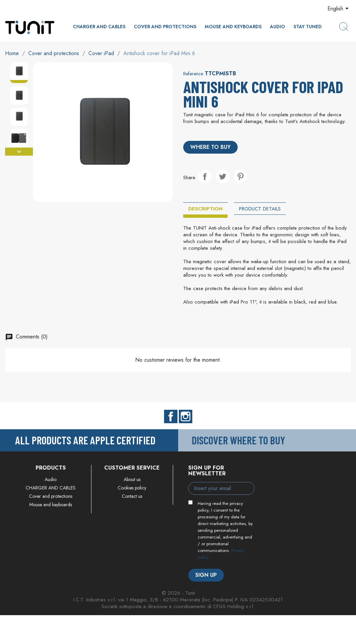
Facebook (170, 416)
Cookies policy (132, 487)
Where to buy (210, 147)
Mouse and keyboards (233, 26)
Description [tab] (205, 208)
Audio (277, 26)
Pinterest (240, 176)
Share (204, 176)
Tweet (222, 176)
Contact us (132, 496)
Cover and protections (165, 26)
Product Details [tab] (260, 208)
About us (132, 479)
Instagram (185, 416)
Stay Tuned (307, 26)
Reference (193, 73)
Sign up (206, 575)
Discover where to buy (238, 440)
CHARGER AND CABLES (99, 26)
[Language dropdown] (339, 9)
